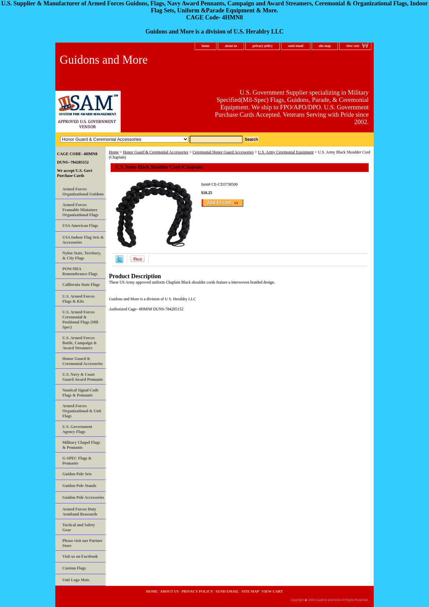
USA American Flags (80, 225)
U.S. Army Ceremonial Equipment (286, 152)
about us (231, 46)
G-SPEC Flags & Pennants (76, 461)
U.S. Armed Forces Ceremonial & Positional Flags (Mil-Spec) (80, 319)
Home (114, 152)
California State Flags (81, 284)
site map (325, 46)
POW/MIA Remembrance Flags (80, 271)
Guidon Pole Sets (76, 474)
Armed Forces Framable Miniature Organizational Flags (80, 209)
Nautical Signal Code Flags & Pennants (80, 393)
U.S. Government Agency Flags (77, 429)
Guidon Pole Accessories (83, 497)
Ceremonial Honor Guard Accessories (223, 152)
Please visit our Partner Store (82, 543)
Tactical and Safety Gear (78, 527)
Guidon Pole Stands (79, 485)
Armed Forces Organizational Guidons (83, 191)
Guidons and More (103, 59)
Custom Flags (74, 568)
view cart (352, 46)
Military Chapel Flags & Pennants (81, 445)
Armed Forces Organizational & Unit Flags (81, 411)
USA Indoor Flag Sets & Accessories (83, 240)
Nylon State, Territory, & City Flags (81, 255)
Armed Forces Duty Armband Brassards (79, 512)
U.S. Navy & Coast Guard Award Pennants (82, 377)
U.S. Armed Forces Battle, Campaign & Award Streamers (79, 343)
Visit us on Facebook (80, 556)
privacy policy (262, 46)
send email (295, 46)
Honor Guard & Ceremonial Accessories (155, 152)
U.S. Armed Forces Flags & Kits (78, 299)
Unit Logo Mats (75, 580)
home (205, 46)
